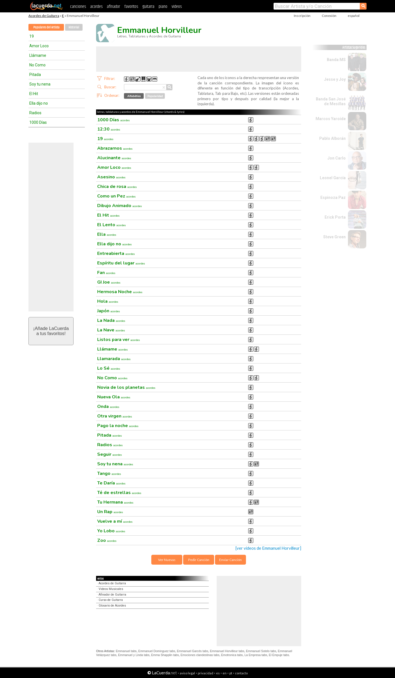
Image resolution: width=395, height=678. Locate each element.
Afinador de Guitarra (112, 594)
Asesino (111, 177)
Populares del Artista (46, 27)
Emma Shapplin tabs (165, 655)
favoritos (131, 6)
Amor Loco (39, 46)
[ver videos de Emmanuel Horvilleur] (268, 548)
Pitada (35, 74)
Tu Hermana (115, 502)
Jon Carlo (336, 158)
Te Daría (111, 483)
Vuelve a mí (114, 521)
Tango (109, 473)
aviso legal (187, 673)
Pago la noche (117, 426)
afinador (113, 6)
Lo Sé (108, 368)
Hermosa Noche (119, 292)
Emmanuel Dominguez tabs (156, 651)
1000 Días (38, 122)
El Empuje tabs (279, 655)
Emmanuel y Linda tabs (133, 655)
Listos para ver (118, 339)
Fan (106, 273)
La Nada (111, 320)
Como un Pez (116, 196)
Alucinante (114, 158)
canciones (78, 6)
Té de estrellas (119, 493)
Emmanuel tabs (126, 651)
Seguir (109, 454)
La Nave (111, 330)
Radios (35, 113)
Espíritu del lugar (121, 263)
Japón (108, 311)
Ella (106, 234)
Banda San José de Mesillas (331, 101)
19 (31, 36)
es (218, 673)
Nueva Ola (113, 397)
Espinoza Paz (333, 197)
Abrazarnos (114, 148)
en (225, 673)
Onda (108, 406)
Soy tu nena (39, 84)
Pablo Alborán (332, 138)
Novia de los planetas (126, 387)
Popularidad (155, 96)
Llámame (37, 55)
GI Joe (108, 282)
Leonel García (333, 178)
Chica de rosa (117, 186)
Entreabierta (116, 253)
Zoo (106, 540)
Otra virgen (114, 416)
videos (177, 6)
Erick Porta (335, 217)
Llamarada (113, 359)
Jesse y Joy (335, 79)
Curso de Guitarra (111, 600)
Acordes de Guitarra (43, 16)
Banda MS (336, 59)
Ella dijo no (38, 103)
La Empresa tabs (256, 655)
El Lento (111, 225)
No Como (37, 65)
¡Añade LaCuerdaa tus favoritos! (51, 331)
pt (230, 673)
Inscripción (302, 16)
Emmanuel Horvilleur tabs (227, 651)
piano (163, 6)
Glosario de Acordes (112, 605)
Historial (73, 27)
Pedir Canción (198, 560)
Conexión (329, 16)
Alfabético (134, 96)
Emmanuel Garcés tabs (192, 651)
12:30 (108, 129)
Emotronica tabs (232, 655)
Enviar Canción (230, 560)
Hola (107, 301)
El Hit (33, 93)
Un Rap (110, 512)
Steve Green (334, 237)
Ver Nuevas (167, 560)
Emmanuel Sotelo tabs (261, 651)
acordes (96, 6)
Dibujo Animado (119, 206)
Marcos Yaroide (331, 118)
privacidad (205, 673)
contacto (241, 673)
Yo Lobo (111, 531)
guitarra (148, 6)
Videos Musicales (111, 589)
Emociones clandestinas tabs (200, 655)
